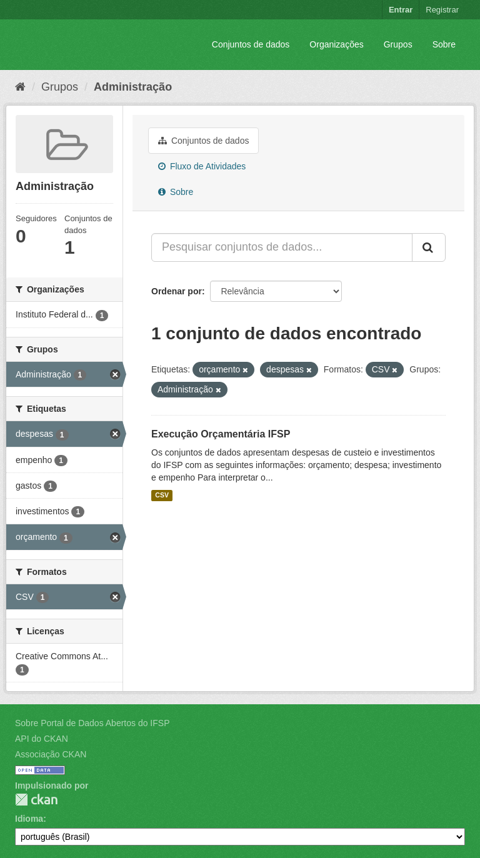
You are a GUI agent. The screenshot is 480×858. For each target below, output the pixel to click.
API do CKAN (41, 739)
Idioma (29, 819)
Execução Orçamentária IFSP (220, 434)
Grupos (398, 44)
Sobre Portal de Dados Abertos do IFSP (92, 723)
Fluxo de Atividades (202, 166)
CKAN (36, 799)
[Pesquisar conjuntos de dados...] (281, 247)
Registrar (442, 9)
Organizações (336, 44)
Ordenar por (176, 291)
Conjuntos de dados (251, 44)
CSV (162, 495)
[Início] (20, 87)
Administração (133, 87)
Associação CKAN (50, 754)
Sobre (444, 44)
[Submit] (429, 247)
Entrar (400, 9)
